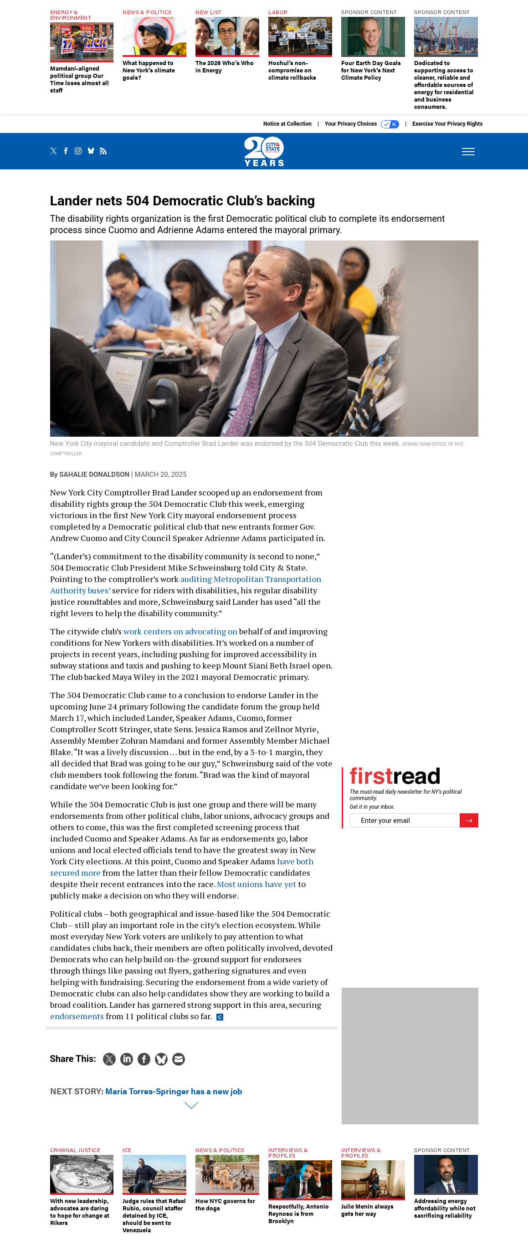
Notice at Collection (287, 131)
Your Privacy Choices (362, 131)
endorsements (77, 1022)
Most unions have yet (256, 890)
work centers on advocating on (180, 638)
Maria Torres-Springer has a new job (173, 1097)
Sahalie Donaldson (94, 481)
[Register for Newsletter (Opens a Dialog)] (469, 827)
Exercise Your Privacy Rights (447, 131)
